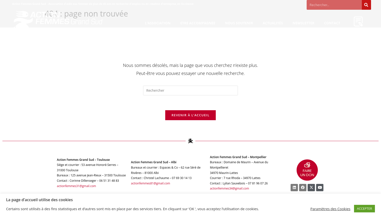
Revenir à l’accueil (190, 115)
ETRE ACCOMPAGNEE (197, 23)
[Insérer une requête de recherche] (190, 90)
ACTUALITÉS (273, 23)
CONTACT (332, 23)
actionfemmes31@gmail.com (76, 186)
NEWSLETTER (303, 23)
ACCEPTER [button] (364, 208)
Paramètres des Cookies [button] (330, 209)
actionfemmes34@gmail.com (229, 189)
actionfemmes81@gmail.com (150, 183)
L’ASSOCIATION (158, 23)
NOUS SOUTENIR (239, 23)
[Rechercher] (366, 5)
